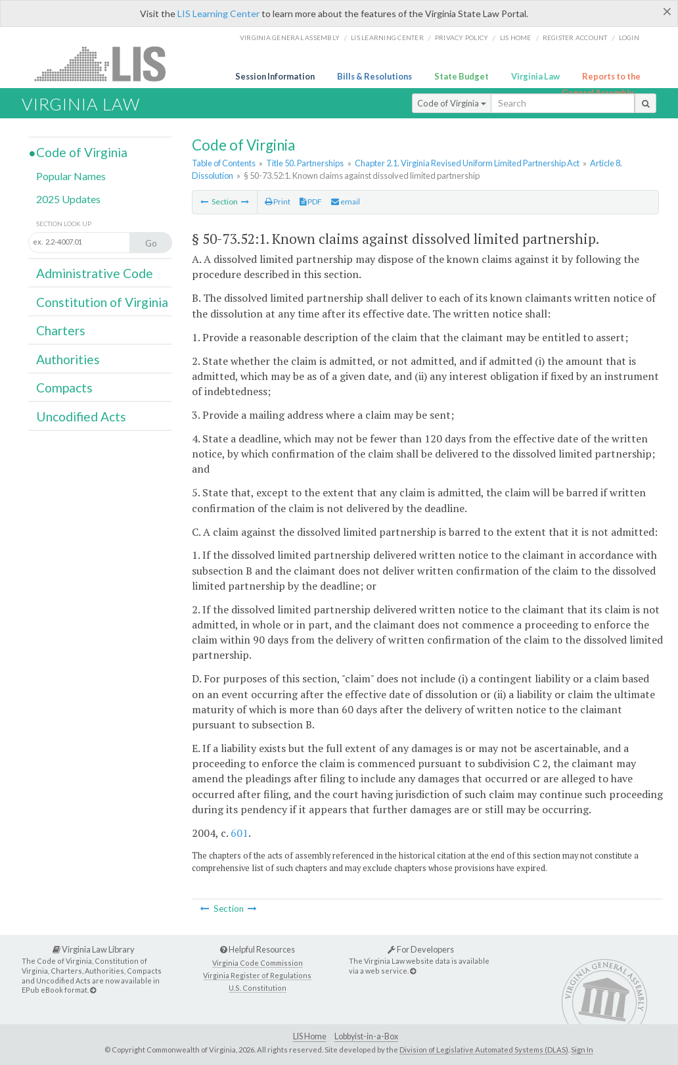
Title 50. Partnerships (305, 163)
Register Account (575, 37)
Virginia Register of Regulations (257, 975)
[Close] (667, 11)
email (345, 201)
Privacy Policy (462, 37)
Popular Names (71, 176)
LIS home (515, 37)
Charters (60, 330)
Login (629, 37)
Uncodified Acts (81, 416)
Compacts (64, 387)
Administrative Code (94, 273)
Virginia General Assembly (290, 37)
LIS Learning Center (218, 13)
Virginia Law (535, 76)
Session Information (275, 76)
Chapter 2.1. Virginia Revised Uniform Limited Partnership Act (467, 163)
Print (277, 201)
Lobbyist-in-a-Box (366, 1036)
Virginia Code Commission (257, 962)
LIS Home (310, 1036)
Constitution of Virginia (102, 302)
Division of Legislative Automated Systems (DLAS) (483, 1049)
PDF (311, 201)
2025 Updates (68, 199)
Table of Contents (224, 163)
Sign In (582, 1049)
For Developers (421, 949)
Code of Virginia (451, 103)
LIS (107, 63)
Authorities (68, 359)
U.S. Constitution (257, 987)
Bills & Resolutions (374, 76)
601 (239, 833)
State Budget (461, 76)
